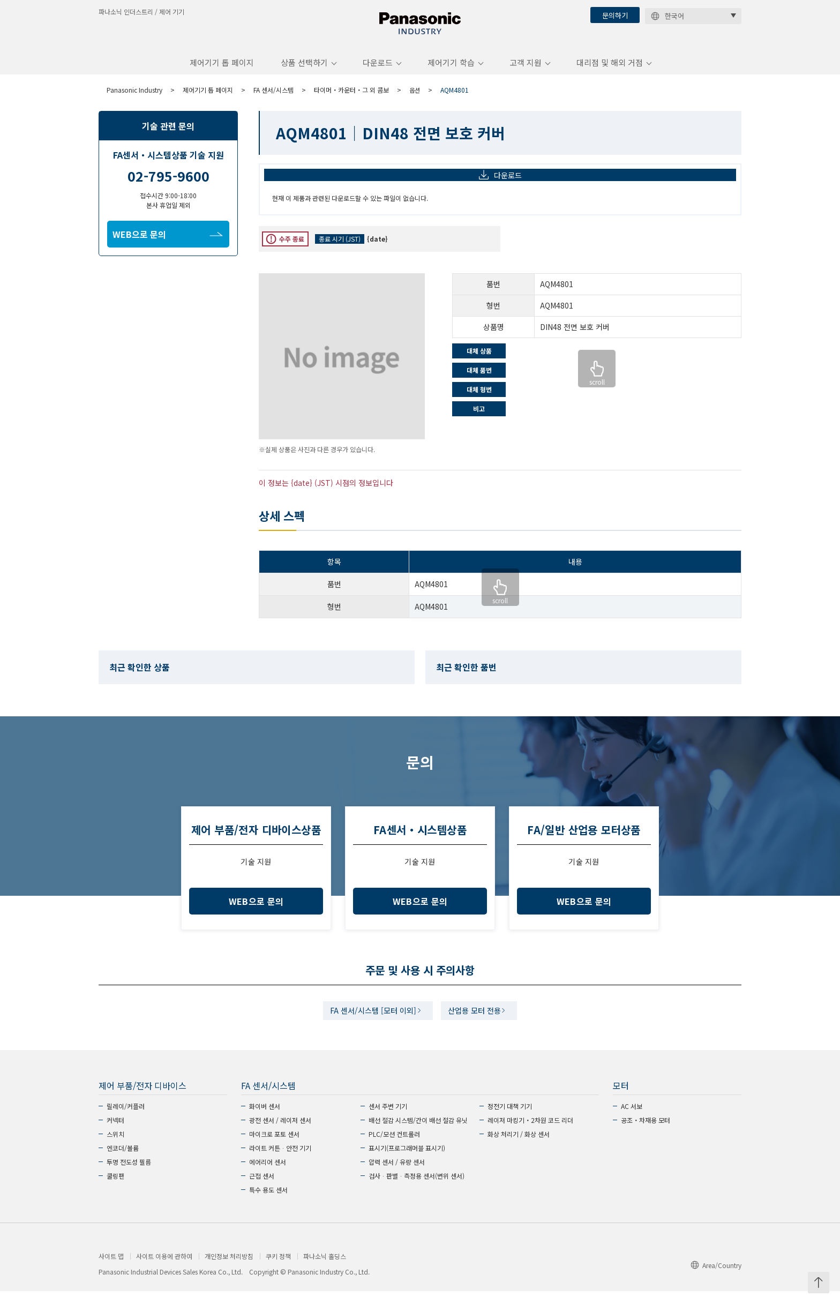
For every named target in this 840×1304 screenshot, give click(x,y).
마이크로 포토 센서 (274, 1146)
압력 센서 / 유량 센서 (397, 1174)
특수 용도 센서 (268, 1202)
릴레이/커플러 (126, 1118)
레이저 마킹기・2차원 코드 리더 (530, 1132)
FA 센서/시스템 (273, 98)
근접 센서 (261, 1188)
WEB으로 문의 (167, 242)
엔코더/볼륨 (123, 1160)
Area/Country (716, 1278)
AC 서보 (631, 1118)
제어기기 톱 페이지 (222, 71)
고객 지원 (525, 71)
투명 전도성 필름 (129, 1174)
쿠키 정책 (278, 1269)
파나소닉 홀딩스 (324, 1269)
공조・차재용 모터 (645, 1132)
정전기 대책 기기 (510, 1118)
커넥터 (115, 1132)
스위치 (115, 1146)
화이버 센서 (264, 1118)
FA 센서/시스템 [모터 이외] (370, 1021)
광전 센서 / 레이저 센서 (280, 1132)
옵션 (415, 98)
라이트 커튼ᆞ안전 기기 (280, 1160)
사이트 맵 (111, 1269)
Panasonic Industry (134, 98)
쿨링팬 (115, 1188)
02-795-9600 (168, 184)
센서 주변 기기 (388, 1118)
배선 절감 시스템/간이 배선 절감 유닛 (418, 1132)
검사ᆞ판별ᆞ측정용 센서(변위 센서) (416, 1188)
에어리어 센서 (267, 1174)
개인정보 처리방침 (229, 1269)
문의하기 (615, 15)
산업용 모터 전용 (478, 1021)
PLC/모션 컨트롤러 (394, 1146)
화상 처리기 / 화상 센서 (519, 1146)
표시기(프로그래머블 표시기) (407, 1160)
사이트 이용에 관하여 (164, 1269)
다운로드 (378, 71)
